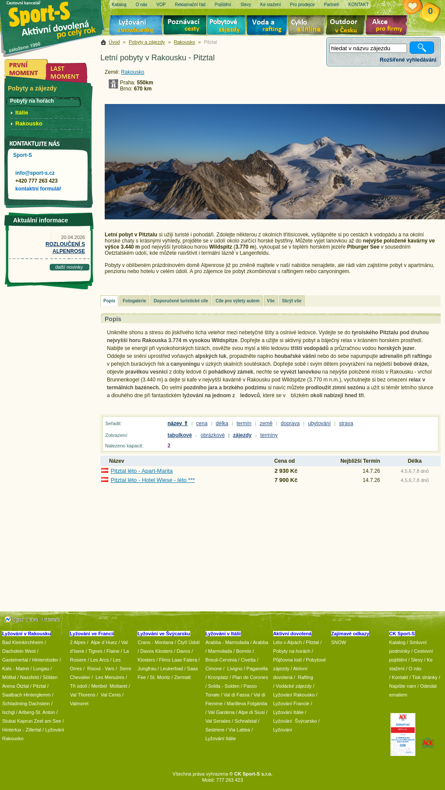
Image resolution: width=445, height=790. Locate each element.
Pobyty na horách (292, 651)
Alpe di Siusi (251, 712)
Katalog (397, 642)
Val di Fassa (236, 694)
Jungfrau (146, 668)
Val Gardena (221, 712)
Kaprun (24, 721)
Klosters (146, 659)
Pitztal (39, 686)
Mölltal (9, 677)
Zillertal (34, 729)
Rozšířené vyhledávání (408, 60)
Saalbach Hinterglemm (26, 694)
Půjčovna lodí (287, 659)
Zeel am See (47, 721)
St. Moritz (160, 677)
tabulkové (180, 435)
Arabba (260, 642)
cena (202, 423)
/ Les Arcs (98, 659)
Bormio (243, 651)
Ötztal (22, 686)
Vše (271, 300)
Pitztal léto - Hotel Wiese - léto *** (153, 480)
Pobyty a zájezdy (147, 42)
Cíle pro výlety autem (238, 300)
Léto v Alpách (287, 642)
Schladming (15, 703)
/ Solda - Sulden (222, 686)
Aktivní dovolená (347, 26)
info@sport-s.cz (35, 173)
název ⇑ (178, 423)
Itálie (21, 112)
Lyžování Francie (291, 703)
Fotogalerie (134, 300)
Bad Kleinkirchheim (22, 642)
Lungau (41, 668)
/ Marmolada (218, 651)
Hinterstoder (45, 659)
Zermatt (182, 677)
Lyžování (136, 26)
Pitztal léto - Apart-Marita (142, 471)
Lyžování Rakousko (294, 694)
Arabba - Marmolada (227, 642)
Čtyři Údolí (189, 642)
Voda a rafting (268, 26)
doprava (290, 423)
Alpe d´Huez (105, 642)
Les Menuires (110, 677)
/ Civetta (247, 659)
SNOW (338, 642)
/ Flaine (112, 651)
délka (222, 423)
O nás (415, 668)
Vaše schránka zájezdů (419, 8)
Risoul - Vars (100, 668)
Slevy (417, 659)
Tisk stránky (424, 677)
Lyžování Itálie (220, 738)
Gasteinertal (15, 659)
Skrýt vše (291, 300)
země (266, 423)
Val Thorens (82, 694)
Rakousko (184, 42)
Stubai (9, 721)
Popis (109, 300)
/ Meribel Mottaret (108, 686)
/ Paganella (256, 668)
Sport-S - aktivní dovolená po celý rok (56, 18)
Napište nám (402, 686)
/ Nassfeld (28, 677)
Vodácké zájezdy (294, 686)
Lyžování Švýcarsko (295, 721)
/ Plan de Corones (248, 677)
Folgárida (257, 703)
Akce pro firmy (389, 26)
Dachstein (39, 703)
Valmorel (79, 703)
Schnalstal (246, 721)
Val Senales (218, 721)
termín (243, 423)
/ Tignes (94, 651)
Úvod (114, 42)
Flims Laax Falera (178, 659)
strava (346, 423)
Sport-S (22, 155)
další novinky (69, 267)
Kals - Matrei (15, 668)
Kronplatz (218, 677)
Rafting (305, 677)
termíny (269, 435)
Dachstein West (19, 651)
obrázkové (213, 435)
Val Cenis (111, 694)
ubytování (319, 423)
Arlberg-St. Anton (36, 712)
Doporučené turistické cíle (181, 300)
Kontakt (400, 677)
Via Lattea (239, 729)
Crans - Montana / (157, 642)
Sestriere (215, 729)
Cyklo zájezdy (308, 26)
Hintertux (11, 729)
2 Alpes (78, 642)
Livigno (235, 668)
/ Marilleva (235, 703)
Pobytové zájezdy (227, 26)
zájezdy (242, 435)
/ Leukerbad (170, 668)
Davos (183, 651)
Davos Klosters (156, 651)
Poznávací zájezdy (185, 26)
